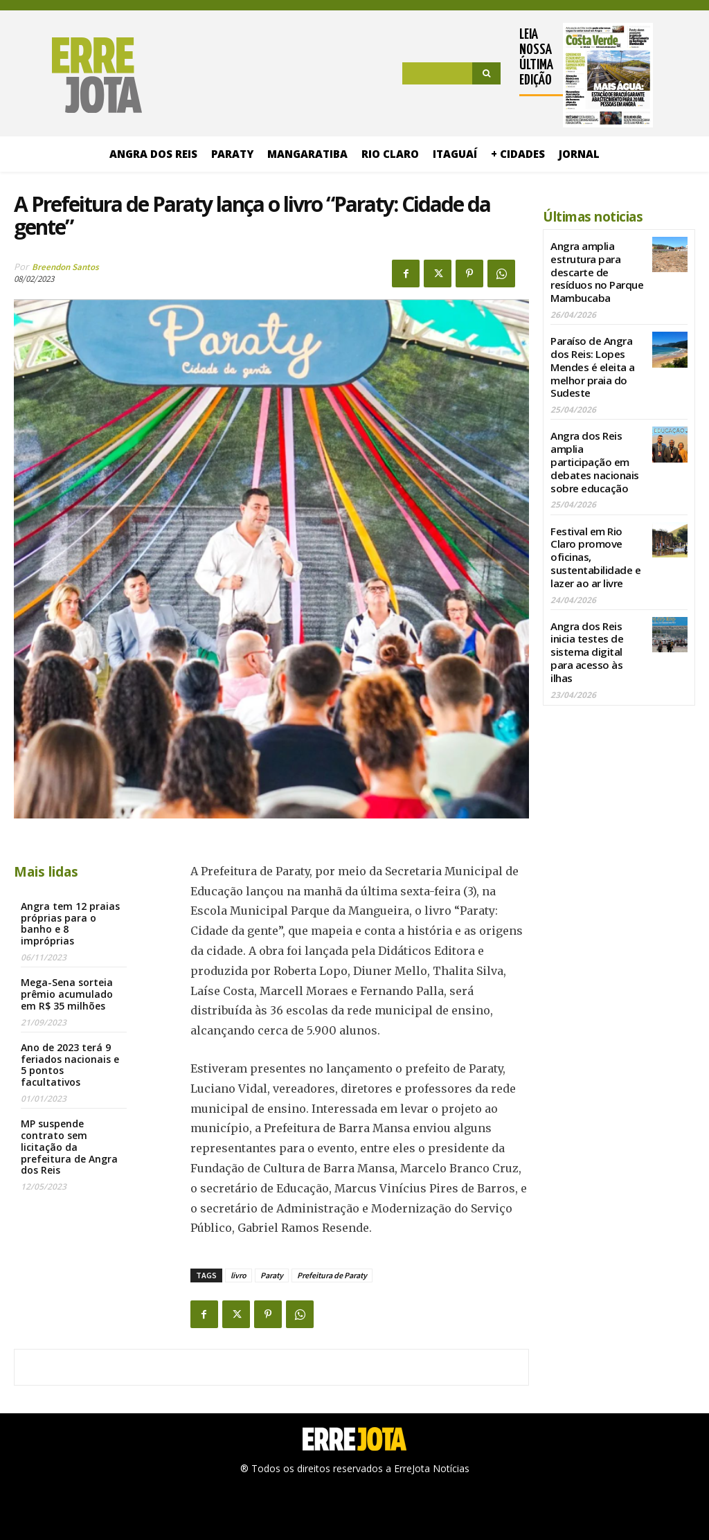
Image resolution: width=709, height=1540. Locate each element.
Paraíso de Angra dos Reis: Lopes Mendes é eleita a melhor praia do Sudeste (590, 356)
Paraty (271, 1275)
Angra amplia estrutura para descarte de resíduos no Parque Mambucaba (597, 268)
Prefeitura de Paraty (332, 1275)
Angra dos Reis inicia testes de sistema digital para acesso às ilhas (596, 603)
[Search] (486, 73)
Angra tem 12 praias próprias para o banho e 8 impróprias (70, 923)
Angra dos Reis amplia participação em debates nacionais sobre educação (596, 444)
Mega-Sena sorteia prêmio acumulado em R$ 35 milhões (67, 994)
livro (238, 1275)
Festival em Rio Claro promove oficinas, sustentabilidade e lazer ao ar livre (597, 526)
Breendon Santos (65, 267)
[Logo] (78, 75)
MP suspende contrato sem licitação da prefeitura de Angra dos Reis (69, 1146)
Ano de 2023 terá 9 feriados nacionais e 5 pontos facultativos (70, 1065)
